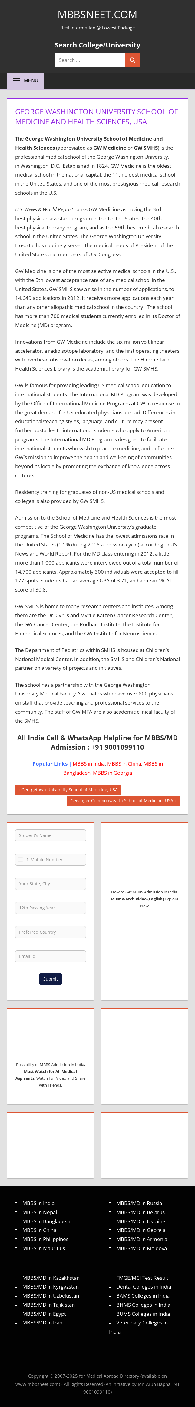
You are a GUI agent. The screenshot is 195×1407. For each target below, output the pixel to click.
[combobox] (22, 859)
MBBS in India (89, 763)
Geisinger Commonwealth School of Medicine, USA (121, 801)
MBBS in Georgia (112, 772)
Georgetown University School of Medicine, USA (69, 790)
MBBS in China (124, 763)
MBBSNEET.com (98, 14)
